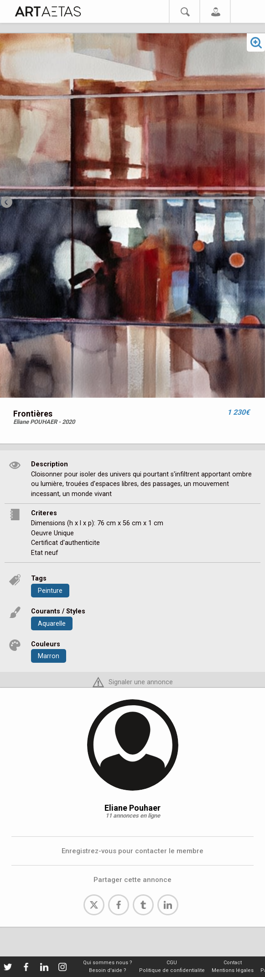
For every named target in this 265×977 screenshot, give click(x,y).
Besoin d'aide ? (107, 970)
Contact (232, 963)
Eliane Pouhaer (132, 807)
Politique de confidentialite (172, 970)
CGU (171, 963)
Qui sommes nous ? (107, 963)
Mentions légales (233, 970)
